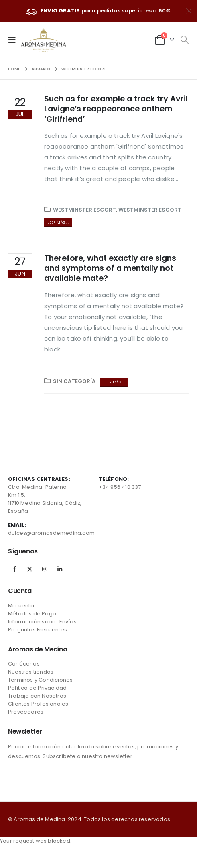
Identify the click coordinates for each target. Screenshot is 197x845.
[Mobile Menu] (14, 39)
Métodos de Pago (32, 613)
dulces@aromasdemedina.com (51, 533)
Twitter (30, 569)
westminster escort (84, 210)
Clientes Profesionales (38, 704)
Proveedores (25, 712)
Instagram (45, 569)
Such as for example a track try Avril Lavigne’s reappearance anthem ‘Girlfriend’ (116, 109)
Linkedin (60, 569)
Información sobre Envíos (42, 621)
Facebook (15, 569)
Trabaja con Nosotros (37, 696)
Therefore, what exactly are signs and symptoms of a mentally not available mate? (110, 268)
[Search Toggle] (184, 40)
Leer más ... (57, 222)
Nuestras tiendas (30, 672)
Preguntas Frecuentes (37, 629)
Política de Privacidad (37, 688)
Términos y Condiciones (40, 680)
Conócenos (24, 664)
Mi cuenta (21, 605)
